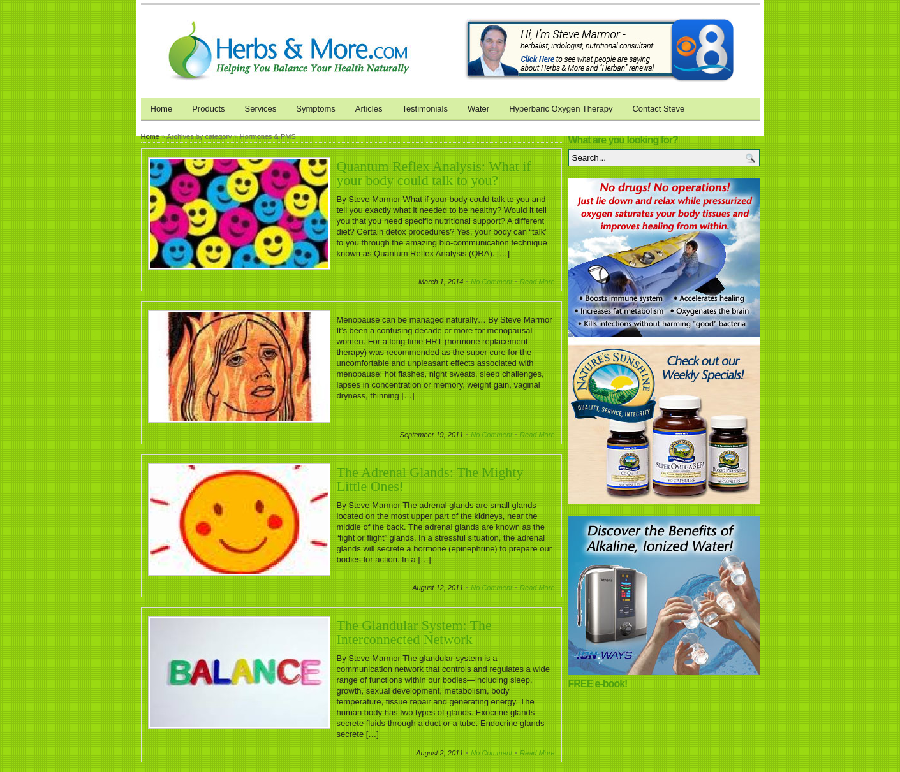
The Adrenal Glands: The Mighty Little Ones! (430, 479)
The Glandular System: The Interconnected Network (414, 632)
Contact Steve (658, 108)
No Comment (491, 282)
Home (162, 108)
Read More (537, 282)
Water (478, 108)
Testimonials (425, 108)
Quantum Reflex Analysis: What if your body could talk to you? (434, 173)
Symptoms (315, 108)
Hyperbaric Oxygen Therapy (560, 108)
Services (261, 108)
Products (208, 108)
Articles (369, 108)
